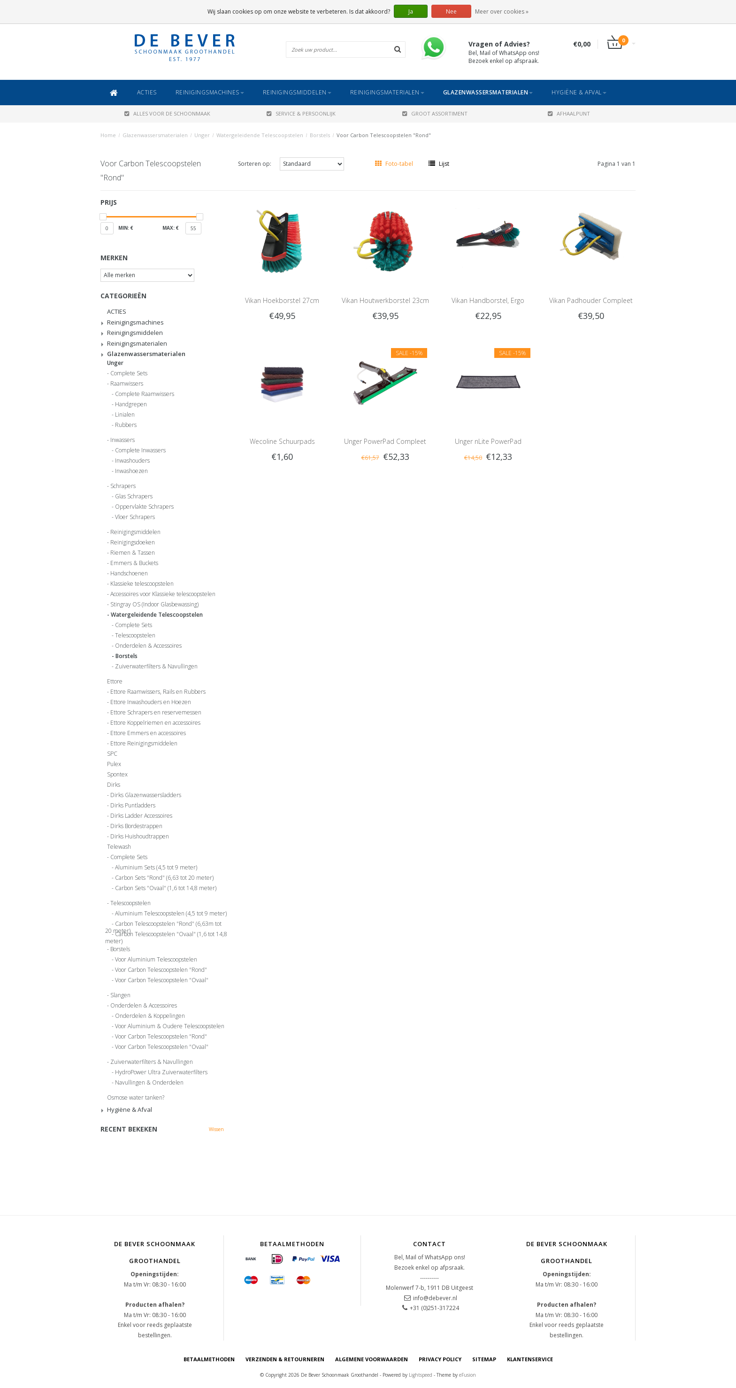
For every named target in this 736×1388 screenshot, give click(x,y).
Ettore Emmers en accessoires (148, 733)
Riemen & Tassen (132, 553)
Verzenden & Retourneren (284, 1359)
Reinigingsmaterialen (387, 92)
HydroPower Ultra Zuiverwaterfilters (161, 1072)
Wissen (216, 1129)
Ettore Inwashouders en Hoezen (150, 702)
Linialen (125, 415)
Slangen (120, 995)
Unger (202, 135)
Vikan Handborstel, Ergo (488, 300)
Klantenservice (530, 1359)
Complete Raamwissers (144, 394)
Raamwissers (126, 384)
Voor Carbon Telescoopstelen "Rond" (384, 135)
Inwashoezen (131, 471)
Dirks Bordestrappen (136, 826)
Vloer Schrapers (135, 517)
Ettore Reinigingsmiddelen (143, 743)
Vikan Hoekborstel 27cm (282, 300)
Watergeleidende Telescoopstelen (259, 135)
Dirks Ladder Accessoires (141, 816)
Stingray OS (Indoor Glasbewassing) (154, 604)
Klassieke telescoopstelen (142, 584)
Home (108, 135)
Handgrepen (131, 404)
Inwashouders (132, 461)
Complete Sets (128, 373)
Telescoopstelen (135, 635)
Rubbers (126, 425)
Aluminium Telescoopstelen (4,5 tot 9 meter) (171, 913)
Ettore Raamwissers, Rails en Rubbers (158, 692)
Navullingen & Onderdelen (149, 1082)
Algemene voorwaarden (371, 1359)
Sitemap (484, 1359)
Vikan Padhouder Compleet (591, 300)
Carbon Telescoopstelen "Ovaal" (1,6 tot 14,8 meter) (166, 936)
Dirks (113, 785)
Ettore (115, 681)
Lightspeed (420, 1375)
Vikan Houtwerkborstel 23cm (385, 300)
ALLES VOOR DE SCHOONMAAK (167, 113)
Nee (451, 12)
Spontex (117, 774)
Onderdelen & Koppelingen (150, 1016)
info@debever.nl (435, 1298)
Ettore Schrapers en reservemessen (155, 712)
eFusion (467, 1375)
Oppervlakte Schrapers (144, 507)
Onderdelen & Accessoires (148, 646)
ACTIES (147, 92)
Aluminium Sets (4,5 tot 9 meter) (156, 867)
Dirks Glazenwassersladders (145, 795)
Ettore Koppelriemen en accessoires (155, 723)
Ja (410, 12)
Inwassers (122, 440)
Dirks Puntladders (132, 805)
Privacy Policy (440, 1359)
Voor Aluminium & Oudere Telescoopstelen (169, 1026)
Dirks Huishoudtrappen (139, 836)
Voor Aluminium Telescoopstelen (156, 959)
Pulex (114, 764)
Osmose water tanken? (135, 1097)
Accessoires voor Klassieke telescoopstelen (162, 594)
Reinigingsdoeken (132, 542)
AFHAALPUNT (569, 113)
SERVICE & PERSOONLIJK (301, 113)
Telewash (119, 847)
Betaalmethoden (209, 1359)
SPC (112, 754)
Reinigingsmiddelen (297, 92)
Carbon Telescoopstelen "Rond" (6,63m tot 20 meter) (163, 925)
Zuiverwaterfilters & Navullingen (156, 666)
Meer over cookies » (502, 12)
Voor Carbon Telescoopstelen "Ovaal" (161, 980)
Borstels (320, 135)
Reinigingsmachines (210, 92)
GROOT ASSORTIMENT (435, 113)
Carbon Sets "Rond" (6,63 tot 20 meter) (164, 878)
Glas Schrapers (134, 496)
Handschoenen (129, 573)
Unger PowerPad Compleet (385, 441)
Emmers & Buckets (134, 563)
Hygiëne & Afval (579, 92)
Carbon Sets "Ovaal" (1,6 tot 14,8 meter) (165, 888)
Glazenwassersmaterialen (488, 92)
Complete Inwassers (140, 450)
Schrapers (123, 486)
